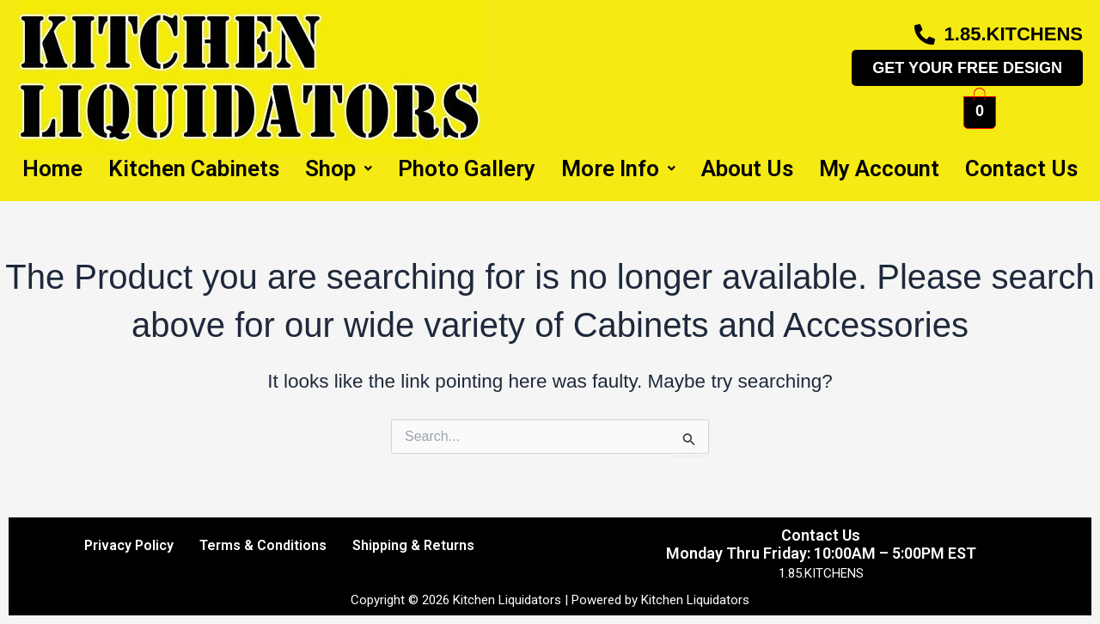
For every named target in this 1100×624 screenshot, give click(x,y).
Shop (338, 168)
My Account (879, 168)
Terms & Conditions (263, 545)
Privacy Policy (129, 545)
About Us (747, 168)
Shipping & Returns (413, 545)
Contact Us (1021, 168)
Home (52, 168)
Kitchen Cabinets (193, 168)
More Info (618, 168)
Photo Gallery (466, 168)
